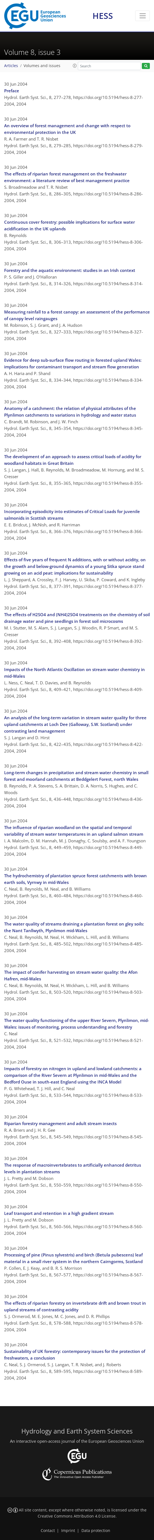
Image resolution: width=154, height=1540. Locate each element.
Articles (11, 65)
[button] (75, 65)
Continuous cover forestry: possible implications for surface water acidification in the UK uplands (69, 225)
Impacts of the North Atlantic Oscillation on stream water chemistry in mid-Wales (74, 673)
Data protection (95, 1530)
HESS (103, 15)
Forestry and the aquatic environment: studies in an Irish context (69, 270)
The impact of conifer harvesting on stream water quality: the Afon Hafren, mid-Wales (71, 975)
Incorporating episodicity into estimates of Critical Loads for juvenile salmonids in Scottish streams (72, 515)
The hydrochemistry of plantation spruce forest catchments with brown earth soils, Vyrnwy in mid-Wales (75, 879)
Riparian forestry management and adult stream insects (60, 1123)
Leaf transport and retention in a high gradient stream (59, 1213)
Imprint (68, 1530)
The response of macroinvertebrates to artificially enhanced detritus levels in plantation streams (72, 1168)
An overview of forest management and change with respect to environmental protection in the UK (67, 129)
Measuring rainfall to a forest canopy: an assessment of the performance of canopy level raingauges (77, 315)
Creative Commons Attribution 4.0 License (77, 1516)
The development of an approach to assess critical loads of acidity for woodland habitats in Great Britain (72, 460)
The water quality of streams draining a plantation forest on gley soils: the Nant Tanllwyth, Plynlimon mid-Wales (74, 927)
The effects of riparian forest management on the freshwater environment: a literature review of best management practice (67, 177)
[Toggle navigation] (142, 16)
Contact (48, 1530)
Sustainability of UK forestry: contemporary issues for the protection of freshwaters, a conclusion (74, 1354)
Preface (11, 90)
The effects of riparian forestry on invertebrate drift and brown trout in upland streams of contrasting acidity (75, 1306)
